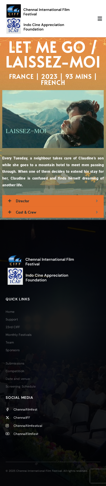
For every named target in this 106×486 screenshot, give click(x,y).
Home (10, 312)
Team (10, 342)
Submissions (15, 363)
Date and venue (18, 379)
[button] (100, 18)
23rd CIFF (13, 327)
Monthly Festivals (19, 335)
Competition (15, 371)
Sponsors (13, 350)
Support (12, 319)
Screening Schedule (21, 386)
